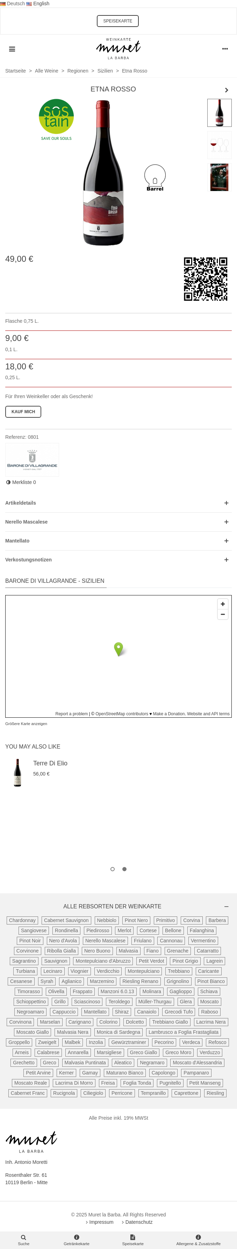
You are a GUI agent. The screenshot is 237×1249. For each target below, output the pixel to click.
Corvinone (27, 951)
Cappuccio (64, 1012)
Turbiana (25, 971)
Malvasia (128, 951)
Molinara (151, 991)
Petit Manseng (205, 1083)
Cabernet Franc (28, 1093)
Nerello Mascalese (105, 940)
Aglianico (71, 981)
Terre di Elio (50, 763)
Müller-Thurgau (155, 1001)
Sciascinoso (87, 1001)
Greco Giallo (143, 1052)
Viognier (79, 971)
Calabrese (48, 1052)
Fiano (152, 951)
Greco (49, 1062)
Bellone (173, 930)
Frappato (82, 991)
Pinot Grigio (185, 961)
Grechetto (23, 1062)
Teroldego (119, 1001)
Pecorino (164, 1042)
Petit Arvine (38, 1073)
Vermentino (203, 940)
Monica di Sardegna (119, 1032)
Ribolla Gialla (61, 951)
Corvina (191, 920)
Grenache (177, 951)
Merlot (124, 930)
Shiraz (122, 1012)
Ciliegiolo (93, 1093)
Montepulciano (143, 971)
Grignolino (178, 981)
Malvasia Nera (72, 1032)
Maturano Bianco (124, 1073)
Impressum (99, 1222)
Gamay (90, 1073)
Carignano (80, 1022)
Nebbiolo (106, 920)
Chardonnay (22, 920)
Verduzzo (210, 1052)
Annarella (78, 1052)
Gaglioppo (181, 991)
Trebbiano (179, 971)
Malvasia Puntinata (85, 1062)
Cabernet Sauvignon (66, 920)
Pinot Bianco (211, 981)
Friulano (143, 940)
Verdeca (191, 1042)
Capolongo (163, 1073)
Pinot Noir (30, 940)
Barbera (217, 920)
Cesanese (21, 981)
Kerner (66, 1073)
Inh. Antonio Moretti (26, 1162)
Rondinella (66, 930)
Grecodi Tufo (179, 1012)
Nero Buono (97, 951)
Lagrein (214, 961)
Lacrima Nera (211, 1022)
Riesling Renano (140, 981)
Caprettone (186, 1093)
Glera (186, 1001)
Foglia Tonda (137, 1083)
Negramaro (152, 1062)
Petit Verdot (151, 961)
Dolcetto (135, 1022)
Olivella (56, 991)
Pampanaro (196, 1073)
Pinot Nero (136, 920)
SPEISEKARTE (117, 21)
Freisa (108, 1083)
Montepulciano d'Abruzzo (103, 961)
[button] (112, 869)
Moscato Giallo (32, 1032)
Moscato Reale (30, 1083)
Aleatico (123, 1062)
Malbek (72, 1042)
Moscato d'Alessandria (197, 1062)
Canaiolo (146, 1012)
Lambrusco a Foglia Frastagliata (183, 1032)
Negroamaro (30, 1012)
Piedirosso (97, 930)
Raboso (209, 1012)
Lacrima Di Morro (74, 1083)
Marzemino (102, 981)
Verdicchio (108, 971)
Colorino (108, 1022)
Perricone (122, 1093)
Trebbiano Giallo (170, 1022)
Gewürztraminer (128, 1042)
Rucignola (64, 1093)
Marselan (50, 1022)
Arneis (22, 1052)
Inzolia (96, 1042)
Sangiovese (33, 930)
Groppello (19, 1042)
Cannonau (171, 940)
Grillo (60, 1001)
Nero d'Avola (63, 940)
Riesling (215, 1093)
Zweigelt (47, 1042)
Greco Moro (178, 1052)
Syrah (47, 981)
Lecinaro (52, 971)
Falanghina (202, 930)
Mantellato (95, 1012)
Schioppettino (31, 1001)
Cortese (148, 930)
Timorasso (28, 991)
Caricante (208, 971)
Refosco (217, 1042)
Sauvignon (55, 961)
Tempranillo (153, 1093)
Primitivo (165, 920)
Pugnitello (170, 1083)
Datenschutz (137, 1222)
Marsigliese (109, 1052)
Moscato (209, 1001)
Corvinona (20, 1022)
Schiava (209, 991)
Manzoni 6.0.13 (117, 991)
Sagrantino (24, 961)
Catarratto (207, 951)
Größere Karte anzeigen (26, 724)
